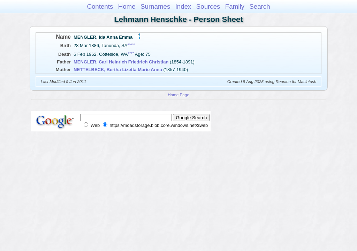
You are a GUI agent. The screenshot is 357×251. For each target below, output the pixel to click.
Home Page (178, 94)
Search (259, 6)
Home (127, 6)
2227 (131, 53)
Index (183, 6)
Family (234, 6)
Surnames (155, 6)
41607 (131, 44)
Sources (208, 6)
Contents (100, 6)
